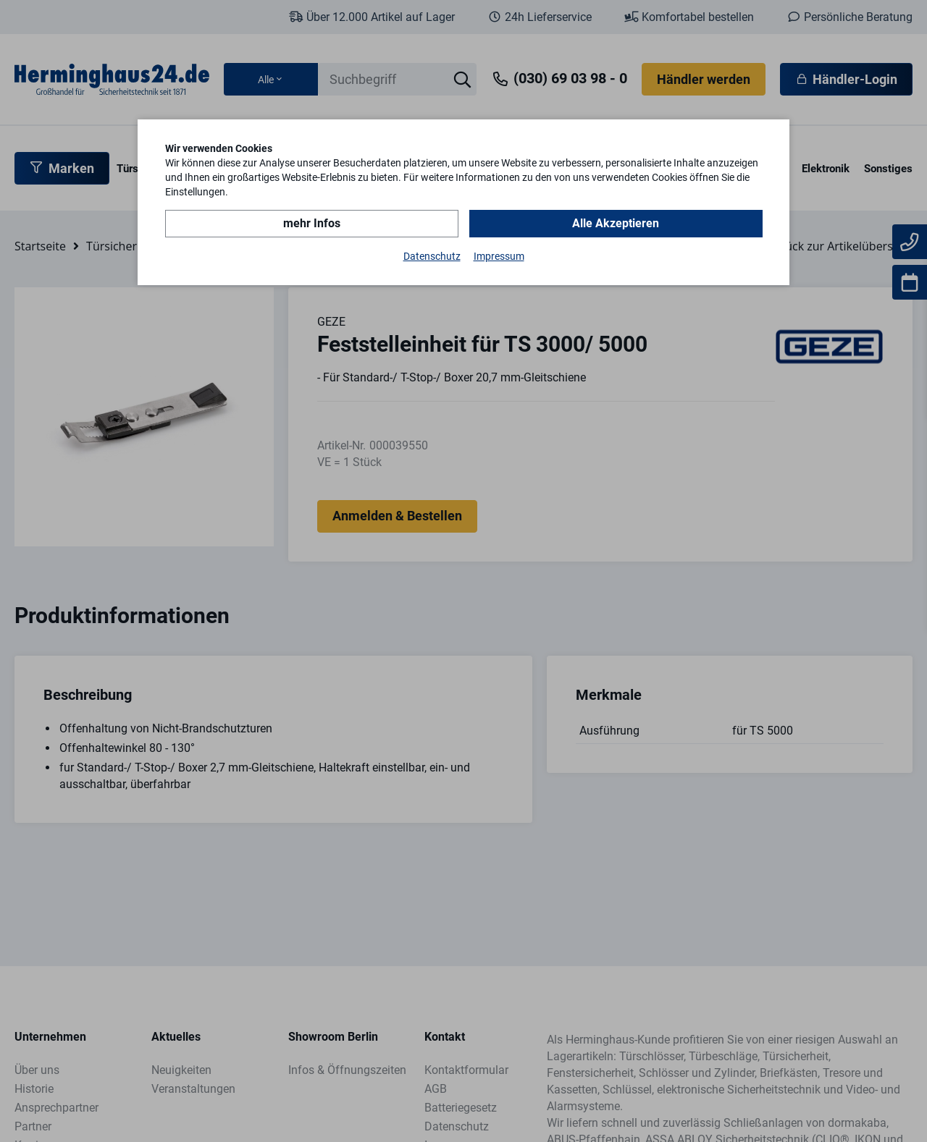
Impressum (499, 256)
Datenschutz (432, 256)
